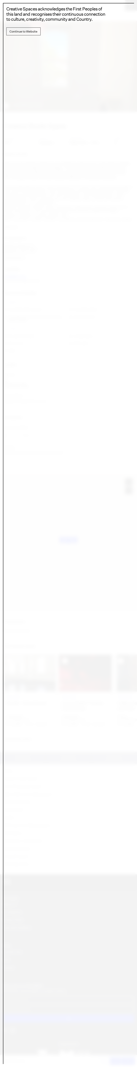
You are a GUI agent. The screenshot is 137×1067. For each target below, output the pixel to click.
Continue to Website (23, 31)
